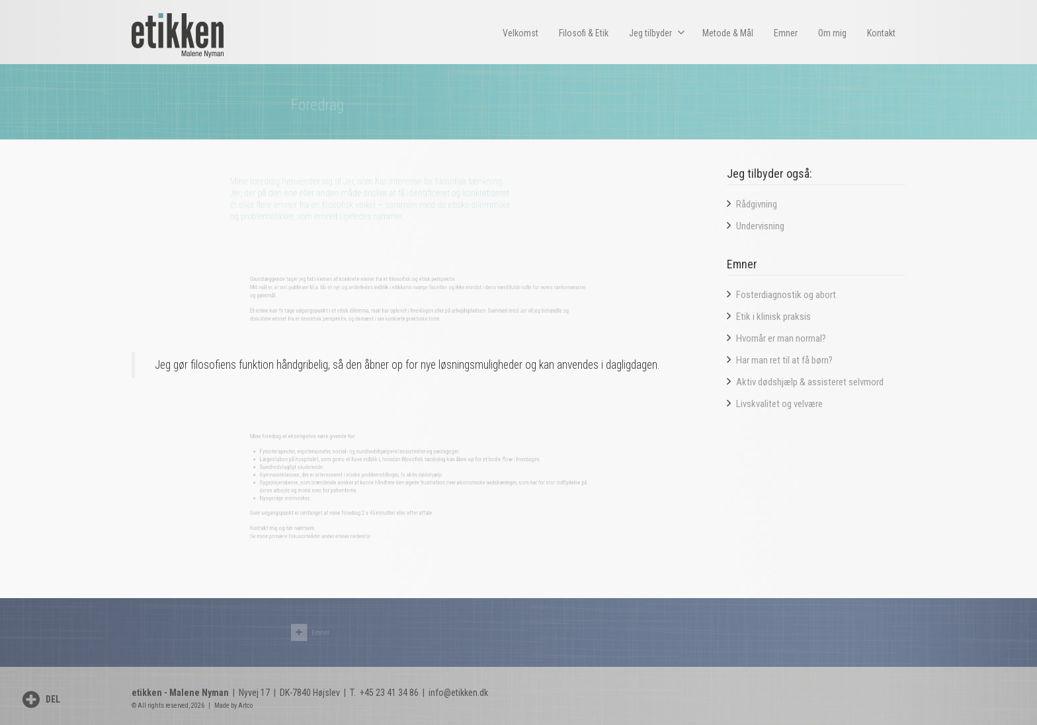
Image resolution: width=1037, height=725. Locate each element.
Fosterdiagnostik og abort (786, 295)
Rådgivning (756, 204)
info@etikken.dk (458, 692)
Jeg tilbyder (657, 32)
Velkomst (520, 33)
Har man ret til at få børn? (784, 360)
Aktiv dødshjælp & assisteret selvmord (810, 382)
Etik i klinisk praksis (773, 317)
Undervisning (760, 226)
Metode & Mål (727, 33)
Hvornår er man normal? (781, 338)
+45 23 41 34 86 (388, 692)
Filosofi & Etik (583, 33)
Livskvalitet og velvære (779, 404)
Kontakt (881, 33)
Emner (786, 33)
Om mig (832, 33)
